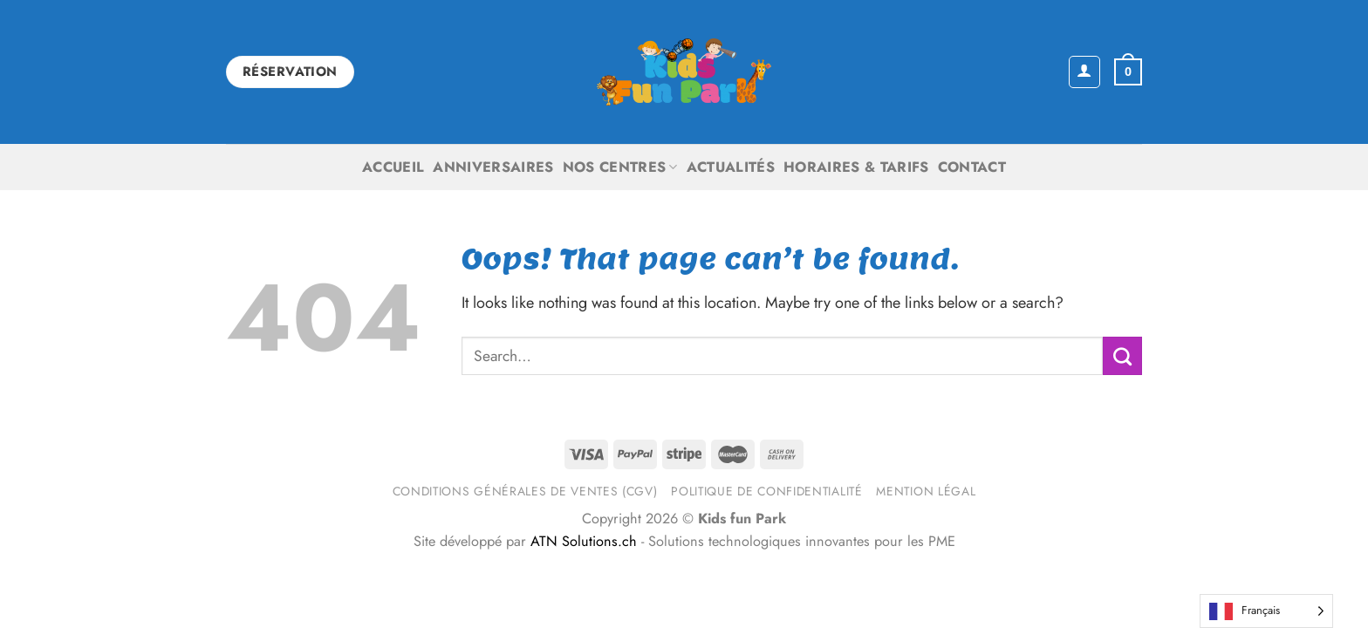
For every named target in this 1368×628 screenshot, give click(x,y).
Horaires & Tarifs (856, 167)
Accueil (393, 167)
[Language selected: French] (1266, 611)
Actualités (731, 167)
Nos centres (620, 167)
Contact (972, 167)
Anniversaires (493, 167)
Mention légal (925, 491)
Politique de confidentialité (766, 491)
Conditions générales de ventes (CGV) (525, 491)
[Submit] (1122, 356)
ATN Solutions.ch (583, 541)
